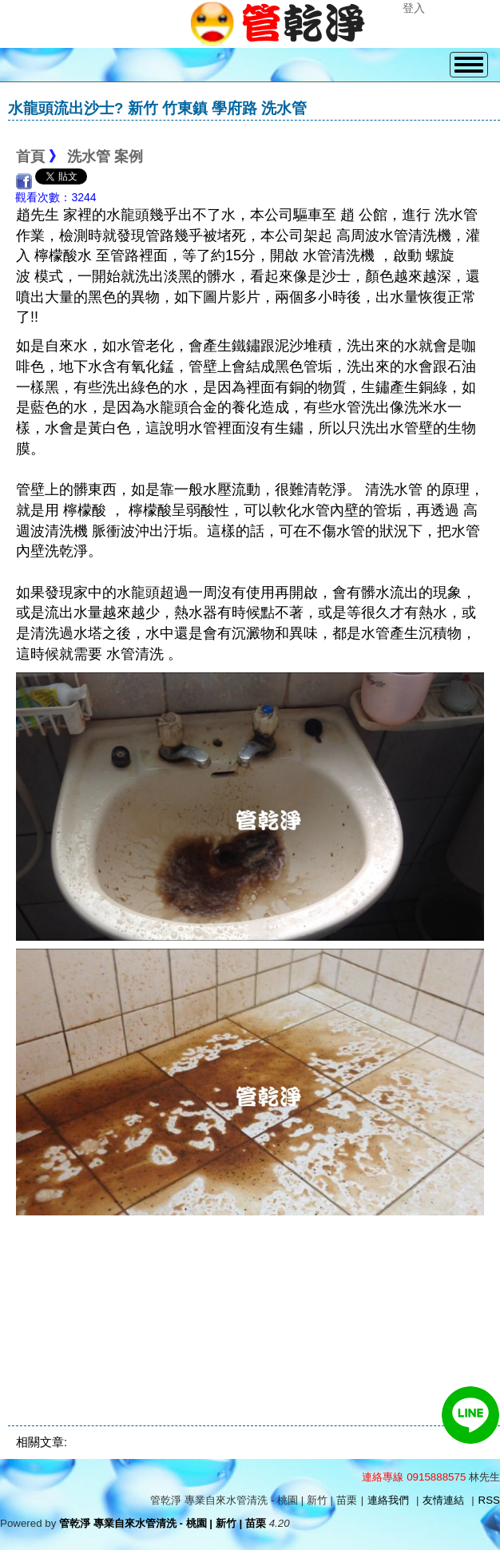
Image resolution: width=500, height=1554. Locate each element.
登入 (414, 8)
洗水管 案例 (105, 157)
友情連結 (443, 1500)
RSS (489, 1500)
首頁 (30, 157)
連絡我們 (388, 1500)
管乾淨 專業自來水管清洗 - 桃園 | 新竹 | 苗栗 (162, 1523)
